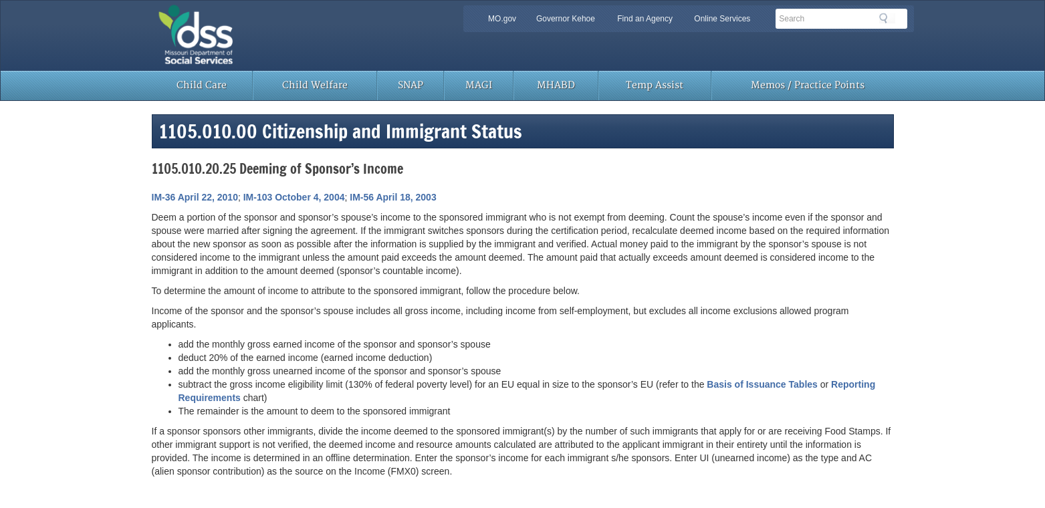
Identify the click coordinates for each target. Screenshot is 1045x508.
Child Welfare (315, 85)
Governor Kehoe (565, 18)
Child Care (202, 85)
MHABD (556, 85)
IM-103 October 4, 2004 (294, 197)
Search (887, 18)
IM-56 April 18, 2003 (393, 197)
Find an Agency (645, 18)
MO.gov (502, 18)
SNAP (410, 85)
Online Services (722, 18)
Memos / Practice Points (807, 85)
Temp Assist (654, 85)
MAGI (478, 85)
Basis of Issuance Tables (762, 384)
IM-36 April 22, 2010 (195, 197)
